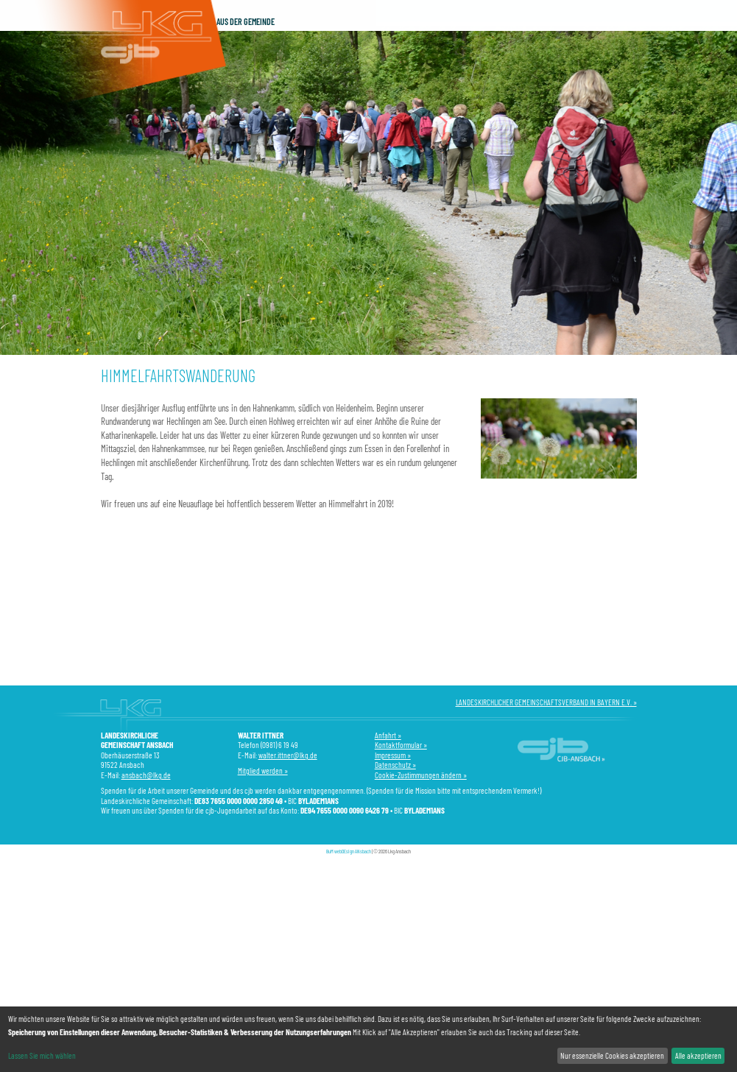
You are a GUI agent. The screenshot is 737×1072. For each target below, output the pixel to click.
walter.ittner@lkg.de (287, 755)
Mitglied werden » (263, 770)
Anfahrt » (388, 735)
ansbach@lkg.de (146, 775)
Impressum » (393, 755)
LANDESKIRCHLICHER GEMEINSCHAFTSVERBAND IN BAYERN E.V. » (546, 702)
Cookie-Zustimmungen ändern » (421, 775)
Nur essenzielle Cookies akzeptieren (612, 1055)
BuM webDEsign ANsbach (348, 851)
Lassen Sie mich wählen (42, 1055)
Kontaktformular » (401, 745)
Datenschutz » (395, 764)
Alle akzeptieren (698, 1055)
